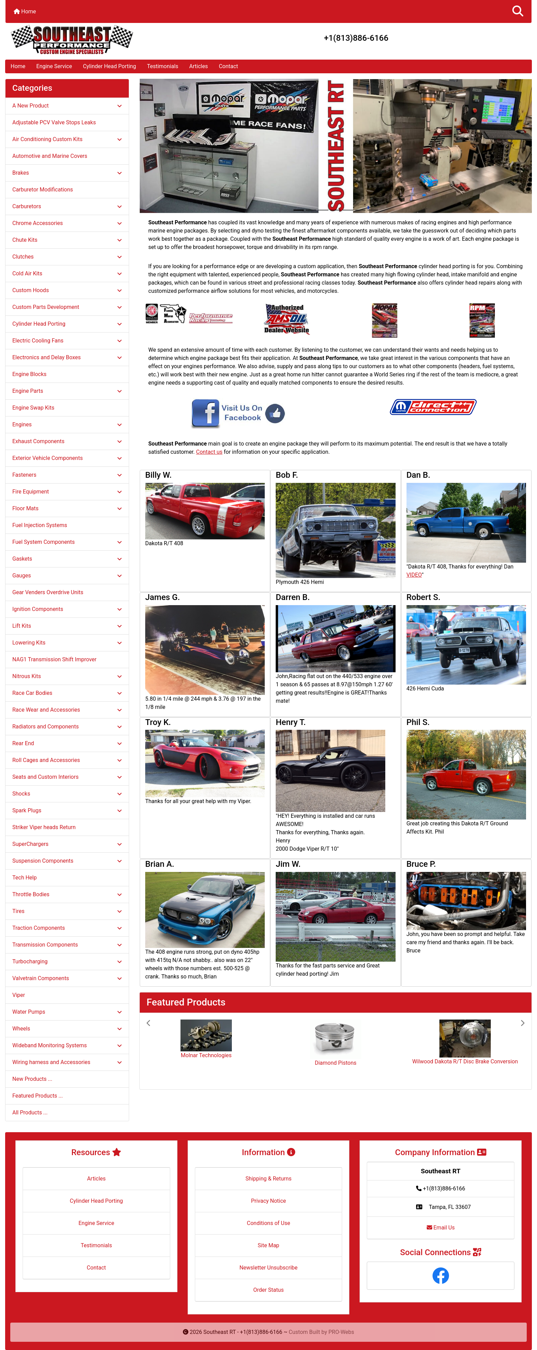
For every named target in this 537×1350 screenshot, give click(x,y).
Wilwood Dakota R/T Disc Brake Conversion (465, 1061)
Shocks (67, 793)
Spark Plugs (67, 810)
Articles (198, 66)
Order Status (268, 1290)
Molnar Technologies (206, 1055)
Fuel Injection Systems (39, 525)
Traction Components (67, 928)
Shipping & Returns (269, 1178)
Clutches (67, 256)
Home (25, 11)
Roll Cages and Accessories (67, 760)
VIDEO (414, 575)
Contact (228, 66)
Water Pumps (67, 1012)
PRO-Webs (341, 1332)
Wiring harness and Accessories (67, 1062)
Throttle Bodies (67, 894)
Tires (67, 911)
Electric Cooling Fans (67, 340)
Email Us (441, 1227)
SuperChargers (67, 844)
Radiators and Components (67, 726)
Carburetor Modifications (42, 189)
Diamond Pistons (336, 1063)
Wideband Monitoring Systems (67, 1045)
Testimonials (162, 66)
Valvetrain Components (67, 978)
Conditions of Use (268, 1223)
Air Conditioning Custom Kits (67, 139)
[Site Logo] (93, 39)
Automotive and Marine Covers (49, 156)
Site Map (268, 1245)
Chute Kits (67, 240)
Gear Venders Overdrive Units (47, 592)
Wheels (67, 1028)
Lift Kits (67, 626)
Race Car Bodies (67, 693)
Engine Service (54, 66)
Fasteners (67, 475)
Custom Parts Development (67, 307)
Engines (67, 424)
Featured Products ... (37, 1095)
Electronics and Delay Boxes (67, 357)
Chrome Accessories (67, 223)
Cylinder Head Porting (109, 66)
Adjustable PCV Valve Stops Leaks (54, 122)
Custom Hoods (67, 290)
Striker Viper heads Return (44, 827)
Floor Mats (67, 508)
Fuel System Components (67, 542)
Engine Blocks (29, 374)
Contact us (209, 452)
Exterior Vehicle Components (67, 458)
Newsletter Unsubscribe (268, 1267)
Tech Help (24, 877)
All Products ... (30, 1112)
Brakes (67, 173)
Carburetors (67, 206)
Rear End (67, 743)
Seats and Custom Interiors (67, 777)
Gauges (67, 575)
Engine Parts (67, 391)
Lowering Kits (67, 642)
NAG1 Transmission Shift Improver (54, 659)
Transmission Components (67, 944)
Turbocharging (67, 961)
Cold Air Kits (67, 273)
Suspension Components (67, 861)
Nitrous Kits (67, 676)
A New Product (67, 105)
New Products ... (32, 1079)
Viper (18, 995)
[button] (518, 11)
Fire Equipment (67, 491)
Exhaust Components (67, 441)
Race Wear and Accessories (67, 710)
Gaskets (67, 558)
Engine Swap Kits (33, 407)
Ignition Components (67, 609)
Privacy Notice (268, 1201)
